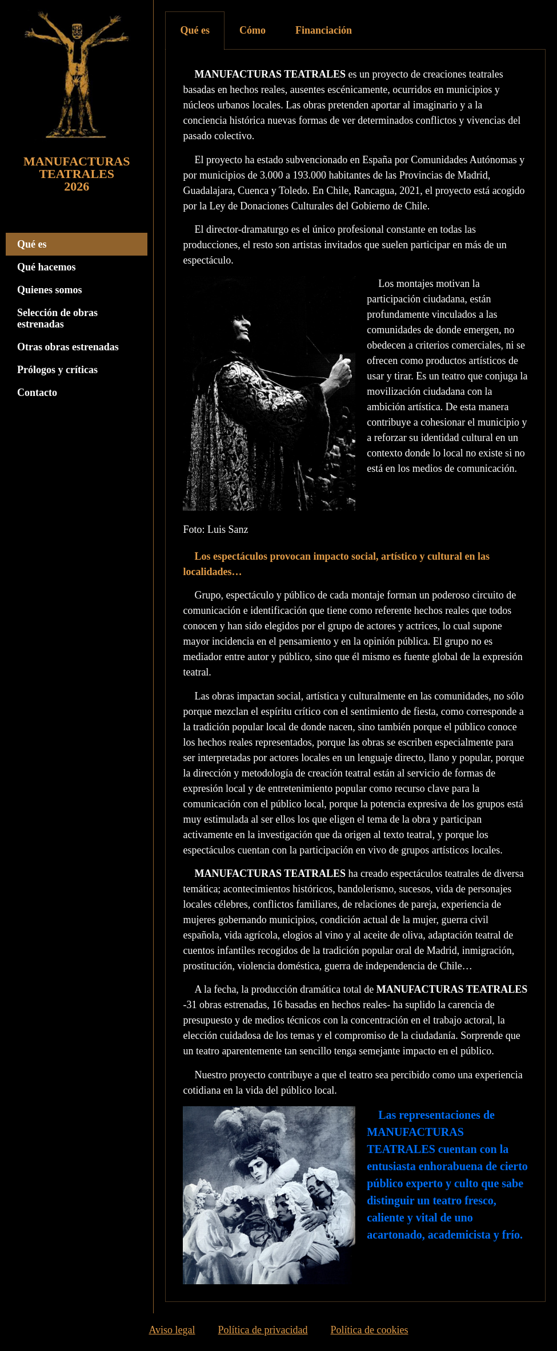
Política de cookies (369, 1332)
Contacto (37, 392)
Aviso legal (172, 1332)
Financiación (323, 30)
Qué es (32, 244)
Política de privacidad (263, 1332)
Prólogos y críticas (57, 369)
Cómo (252, 30)
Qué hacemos (46, 267)
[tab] (195, 30)
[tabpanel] (355, 676)
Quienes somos (49, 290)
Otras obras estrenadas (68, 347)
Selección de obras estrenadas (57, 318)
